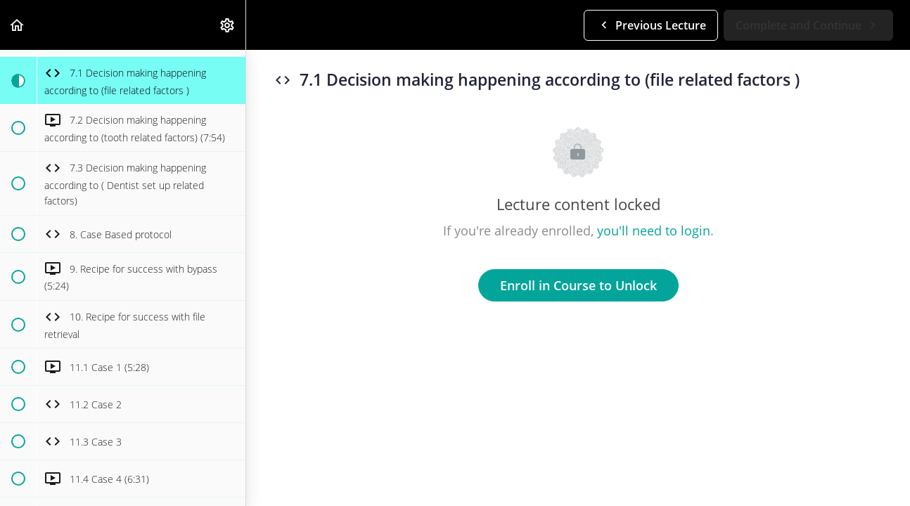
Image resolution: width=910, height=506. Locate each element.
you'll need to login (653, 230)
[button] (17, 25)
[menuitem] (227, 25)
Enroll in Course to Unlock (578, 285)
